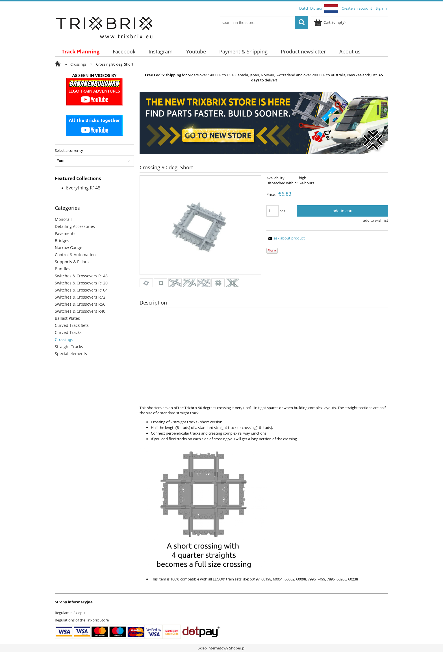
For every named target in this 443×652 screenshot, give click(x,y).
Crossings (64, 339)
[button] (285, 238)
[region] (264, 123)
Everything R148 (83, 188)
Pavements (65, 233)
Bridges (62, 240)
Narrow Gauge (68, 247)
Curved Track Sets (72, 325)
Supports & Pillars (72, 261)
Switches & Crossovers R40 (80, 311)
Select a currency (69, 150)
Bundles (62, 268)
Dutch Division (318, 8)
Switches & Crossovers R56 (80, 304)
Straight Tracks (69, 346)
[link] (264, 123)
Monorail (63, 219)
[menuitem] (80, 52)
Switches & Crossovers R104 (81, 290)
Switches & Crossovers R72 (80, 297)
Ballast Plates (67, 318)
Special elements (71, 353)
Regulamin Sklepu (70, 612)
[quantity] (272, 211)
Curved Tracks (68, 332)
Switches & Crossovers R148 (81, 275)
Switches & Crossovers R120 (81, 283)
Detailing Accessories (75, 226)
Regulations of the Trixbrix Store (82, 620)
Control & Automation (75, 254)
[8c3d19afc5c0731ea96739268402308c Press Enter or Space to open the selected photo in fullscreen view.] (200, 225)
